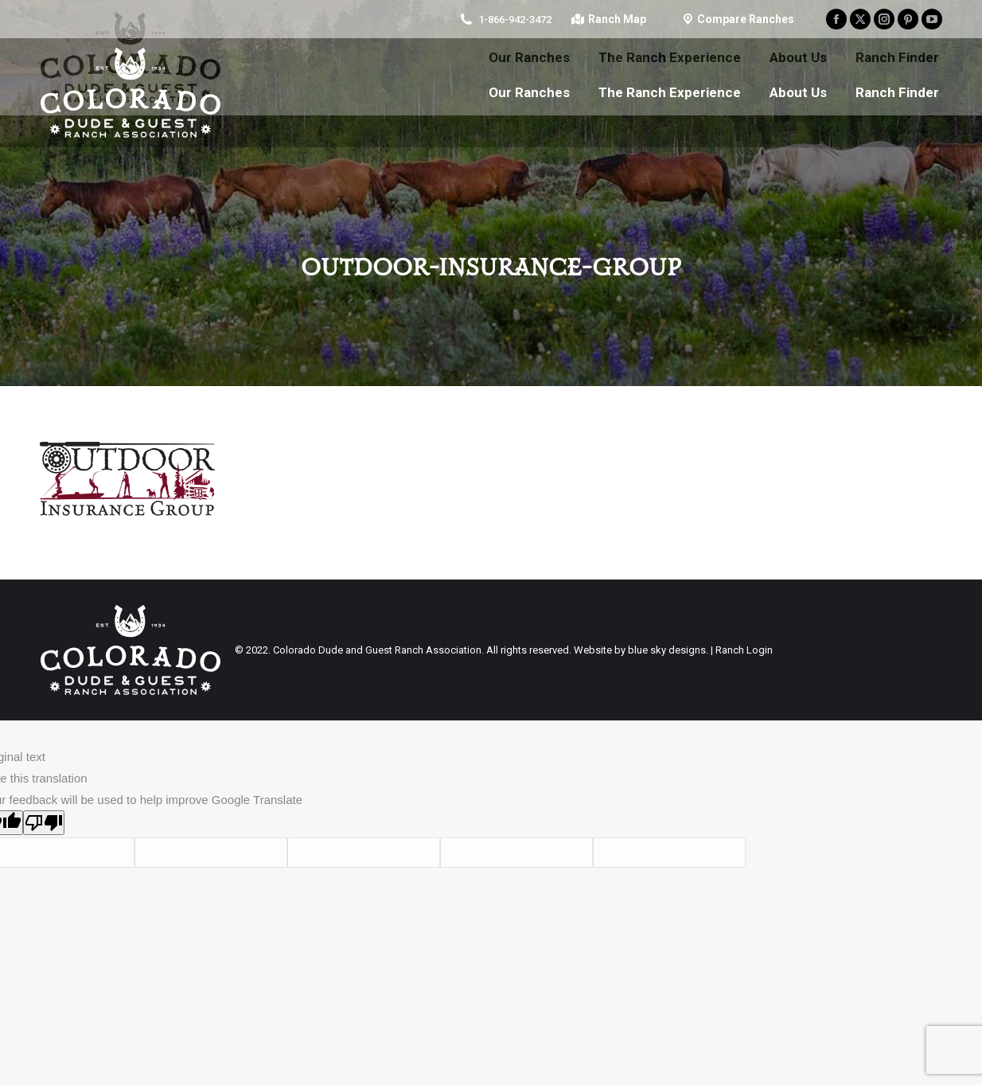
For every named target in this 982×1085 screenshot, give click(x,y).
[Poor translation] (43, 822)
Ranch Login (744, 650)
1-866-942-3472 (514, 19)
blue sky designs (667, 650)
